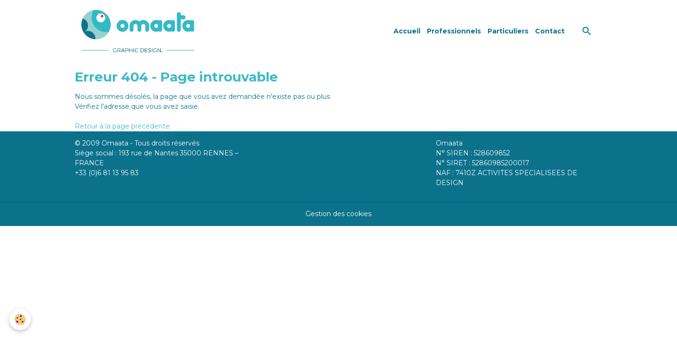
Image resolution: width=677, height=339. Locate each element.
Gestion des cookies (338, 214)
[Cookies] (20, 319)
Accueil (407, 31)
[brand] (139, 31)
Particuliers (508, 31)
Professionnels (454, 31)
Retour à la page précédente (122, 126)
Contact (550, 31)
